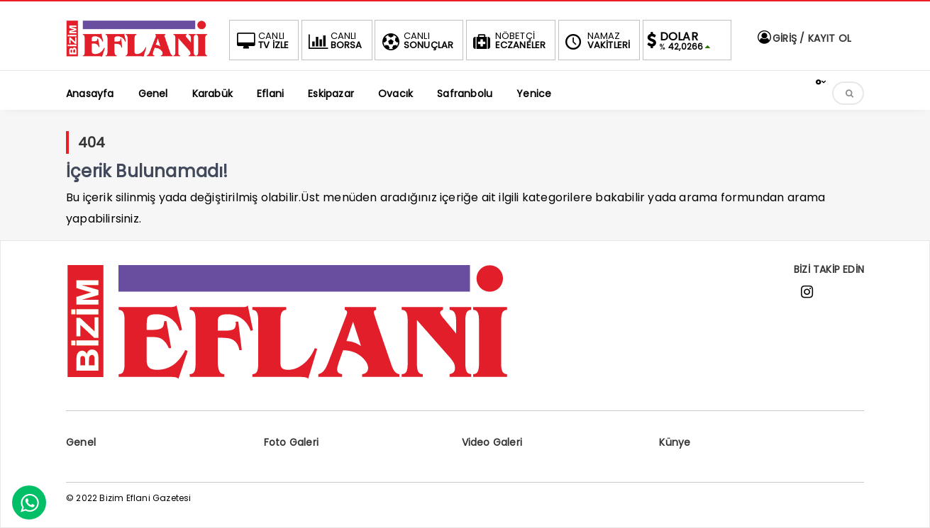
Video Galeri (492, 442)
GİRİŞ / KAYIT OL (803, 38)
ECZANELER (508, 40)
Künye (674, 442)
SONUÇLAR (416, 40)
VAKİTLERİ (597, 40)
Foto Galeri (291, 442)
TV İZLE (261, 40)
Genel (81, 442)
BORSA (334, 40)
